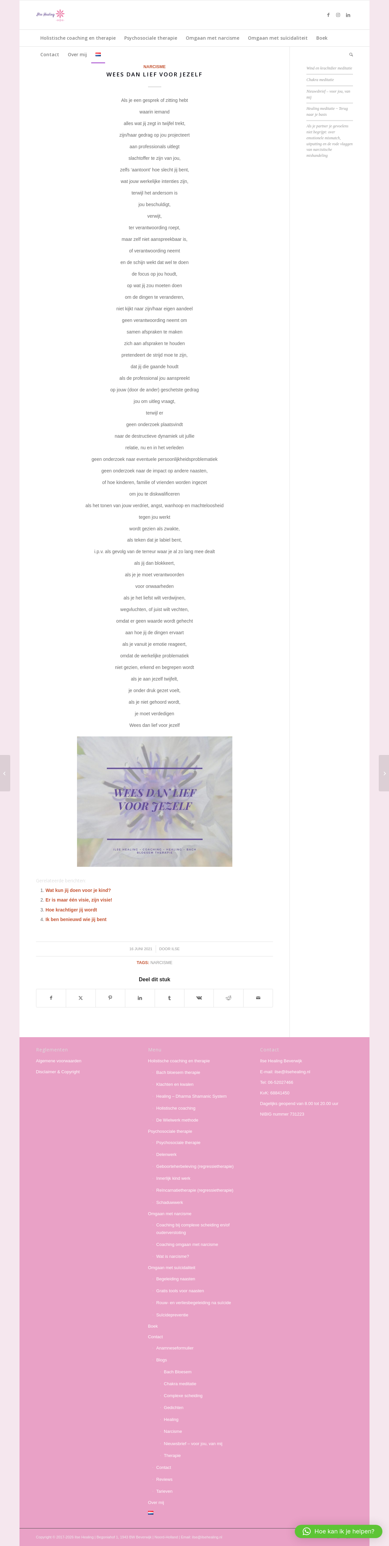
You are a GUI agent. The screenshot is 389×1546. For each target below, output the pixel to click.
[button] (338, 1531)
